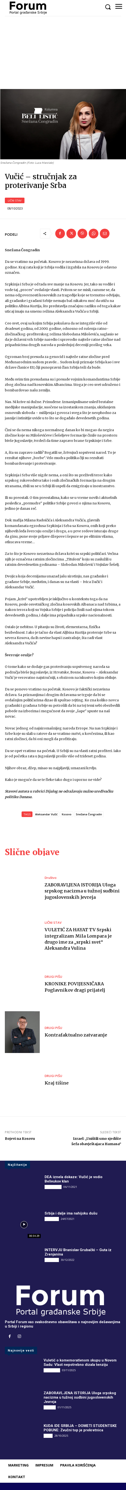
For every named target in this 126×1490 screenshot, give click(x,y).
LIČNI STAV (14, 200)
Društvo (50, 877)
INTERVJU (51, 1219)
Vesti (48, 1435)
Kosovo (66, 814)
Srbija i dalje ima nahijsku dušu (71, 1213)
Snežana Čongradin (89, 814)
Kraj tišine (57, 1083)
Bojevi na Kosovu (20, 1138)
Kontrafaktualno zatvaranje (76, 1035)
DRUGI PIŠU (53, 976)
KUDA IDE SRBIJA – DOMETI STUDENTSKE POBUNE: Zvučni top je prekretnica (80, 1428)
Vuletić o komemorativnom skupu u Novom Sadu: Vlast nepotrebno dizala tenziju (80, 1362)
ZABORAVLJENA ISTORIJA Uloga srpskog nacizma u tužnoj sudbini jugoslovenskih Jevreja (82, 891)
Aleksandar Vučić (46, 814)
